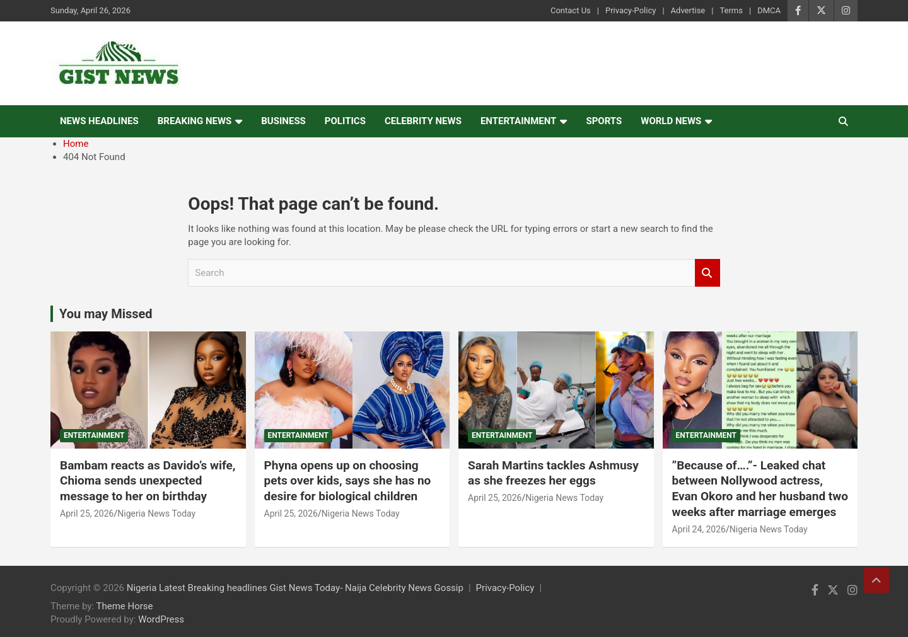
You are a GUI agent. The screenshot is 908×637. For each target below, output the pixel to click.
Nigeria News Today (156, 513)
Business (283, 121)
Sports (604, 121)
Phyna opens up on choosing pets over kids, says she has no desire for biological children (347, 480)
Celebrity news (423, 121)
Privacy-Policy (630, 10)
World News (671, 121)
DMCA (769, 10)
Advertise (688, 10)
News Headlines (99, 121)
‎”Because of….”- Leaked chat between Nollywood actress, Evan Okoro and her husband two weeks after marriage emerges (760, 488)
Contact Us (570, 10)
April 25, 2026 (87, 513)
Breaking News (195, 121)
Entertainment (518, 121)
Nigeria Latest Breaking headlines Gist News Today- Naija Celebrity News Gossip (295, 588)
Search (707, 273)
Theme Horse (124, 606)
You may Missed (106, 313)
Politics (345, 121)
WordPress (161, 619)
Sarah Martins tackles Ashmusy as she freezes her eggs (553, 473)
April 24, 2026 (699, 529)
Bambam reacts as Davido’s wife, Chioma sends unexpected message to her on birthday (148, 480)
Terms (731, 10)
